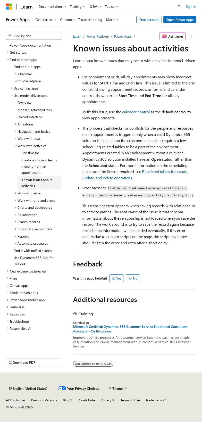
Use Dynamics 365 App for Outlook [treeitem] (34, 260)
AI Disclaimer (15, 400)
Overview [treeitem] (24, 102)
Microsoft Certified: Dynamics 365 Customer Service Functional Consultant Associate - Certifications (130, 328)
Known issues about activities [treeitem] (36, 182)
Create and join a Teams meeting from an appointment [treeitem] (39, 166)
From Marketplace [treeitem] (27, 81)
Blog (66, 400)
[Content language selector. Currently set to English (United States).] (28, 388)
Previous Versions (44, 400)
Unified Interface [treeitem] (29, 117)
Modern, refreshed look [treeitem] (34, 110)
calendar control (136, 111)
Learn (77, 36)
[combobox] (33, 36)
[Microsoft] (9, 6)
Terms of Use (130, 400)
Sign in (191, 6)
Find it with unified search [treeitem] (33, 250)
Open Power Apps (180, 19)
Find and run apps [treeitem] (27, 66)
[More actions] (192, 36)
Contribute (87, 400)
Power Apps (123, 36)
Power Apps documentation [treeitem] (30, 45)
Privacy (106, 400)
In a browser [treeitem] (23, 74)
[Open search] (179, 6)
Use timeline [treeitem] (30, 152)
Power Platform (97, 36)
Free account (149, 19)
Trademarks (154, 400)
